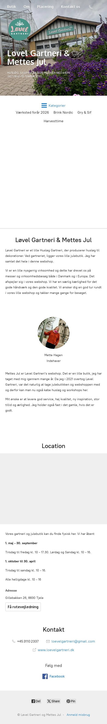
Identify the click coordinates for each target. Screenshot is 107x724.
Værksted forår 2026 (32, 112)
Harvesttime (53, 121)
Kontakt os (70, 6)
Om (27, 6)
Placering (45, 6)
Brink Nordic (63, 112)
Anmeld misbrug (78, 715)
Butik (11, 6)
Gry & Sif (84, 112)
